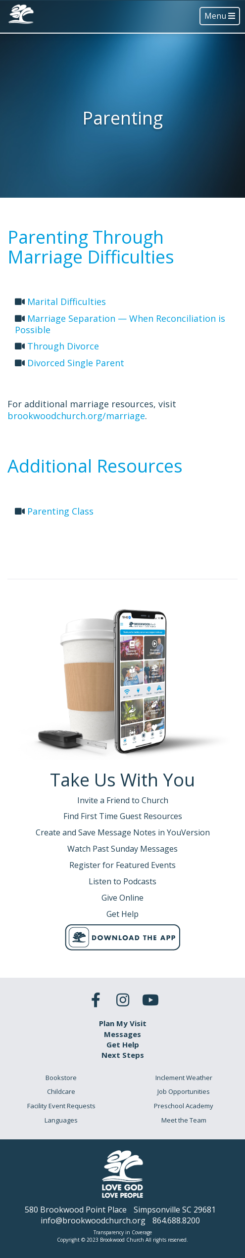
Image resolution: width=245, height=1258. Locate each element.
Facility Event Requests (61, 1105)
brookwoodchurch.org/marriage (76, 416)
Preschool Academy (183, 1105)
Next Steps (122, 1055)
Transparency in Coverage (123, 1232)
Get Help (122, 1044)
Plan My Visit (123, 1023)
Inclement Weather (183, 1077)
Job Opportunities (183, 1091)
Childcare (61, 1091)
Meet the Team (183, 1120)
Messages (122, 1034)
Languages (61, 1120)
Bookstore (61, 1077)
